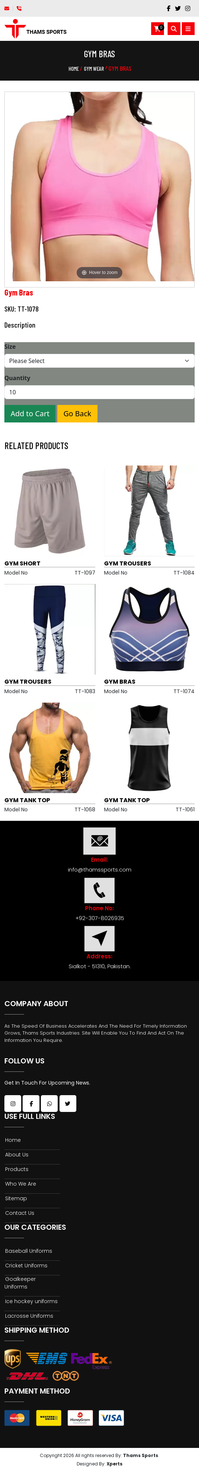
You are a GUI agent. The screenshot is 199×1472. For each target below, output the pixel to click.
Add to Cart (30, 413)
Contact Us (19, 1213)
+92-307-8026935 (99, 918)
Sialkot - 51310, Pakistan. (100, 966)
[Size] (99, 361)
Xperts (114, 1464)
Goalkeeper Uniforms (20, 1282)
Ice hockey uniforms (31, 1301)
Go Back (77, 413)
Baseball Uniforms (28, 1251)
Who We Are (20, 1183)
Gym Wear (94, 68)
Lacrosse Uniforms (28, 1316)
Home (74, 68)
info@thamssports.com (99, 869)
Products (16, 1169)
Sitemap (15, 1198)
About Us (16, 1154)
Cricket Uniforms (25, 1265)
